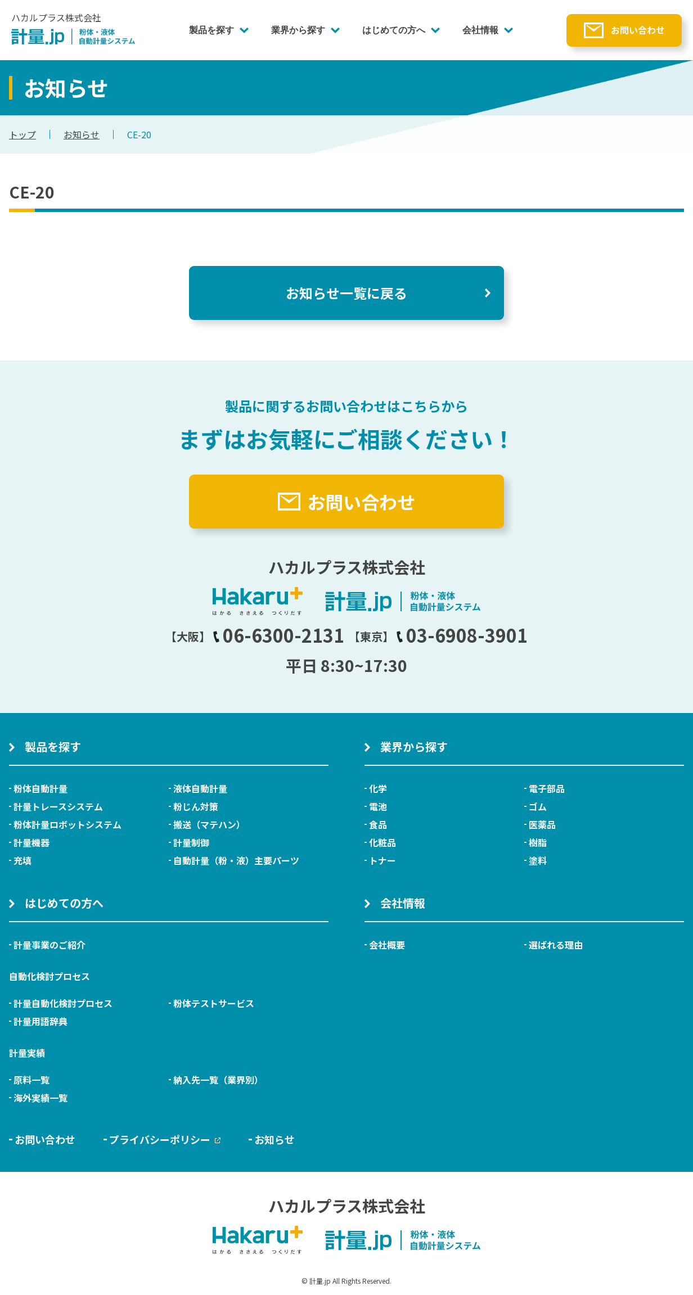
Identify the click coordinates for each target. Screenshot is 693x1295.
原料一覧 (32, 1079)
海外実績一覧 (41, 1097)
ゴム (538, 806)
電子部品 (547, 788)
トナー (382, 860)
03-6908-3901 (462, 635)
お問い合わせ (638, 30)
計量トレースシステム (58, 806)
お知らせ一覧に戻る (346, 293)
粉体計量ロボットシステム (68, 824)
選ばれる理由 (556, 944)
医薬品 (542, 824)
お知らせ (82, 134)
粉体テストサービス (213, 1003)
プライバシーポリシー (164, 1139)
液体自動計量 (200, 788)
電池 (378, 806)
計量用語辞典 (41, 1021)
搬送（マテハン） (209, 824)
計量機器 (32, 842)
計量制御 (191, 842)
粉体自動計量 (41, 788)
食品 (378, 824)
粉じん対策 (195, 806)
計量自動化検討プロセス (63, 1003)
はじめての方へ (393, 30)
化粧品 (382, 842)
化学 (378, 788)
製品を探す (211, 30)
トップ (22, 134)
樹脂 (538, 842)
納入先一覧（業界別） (218, 1079)
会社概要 (387, 944)
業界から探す (298, 30)
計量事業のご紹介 (50, 944)
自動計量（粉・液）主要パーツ (236, 860)
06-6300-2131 (278, 635)
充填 (23, 860)
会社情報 (480, 30)
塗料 (538, 860)
